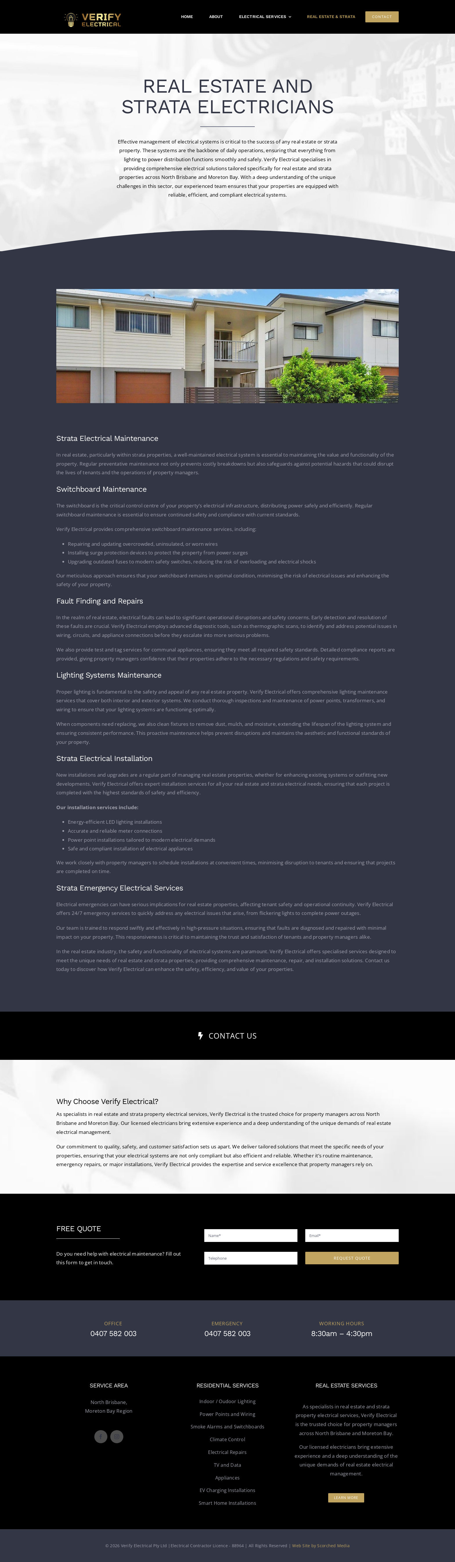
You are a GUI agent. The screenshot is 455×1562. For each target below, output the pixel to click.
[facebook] (100, 1436)
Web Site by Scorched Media (321, 1545)
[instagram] (116, 1436)
